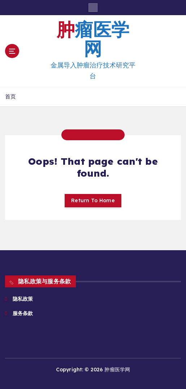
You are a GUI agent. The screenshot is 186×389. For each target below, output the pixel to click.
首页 (10, 96)
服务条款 (24, 313)
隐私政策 (23, 299)
